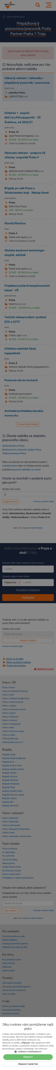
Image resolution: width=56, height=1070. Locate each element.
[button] (28, 1051)
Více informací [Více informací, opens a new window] (41, 1048)
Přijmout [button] (28, 1057)
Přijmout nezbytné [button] (28, 1064)
